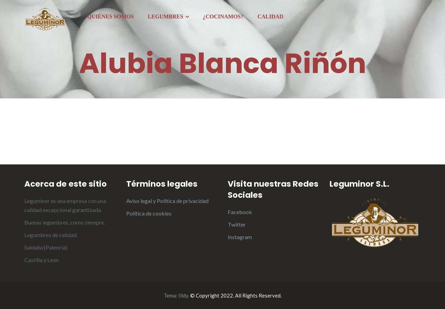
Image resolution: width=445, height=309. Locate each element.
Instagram (240, 237)
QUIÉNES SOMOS (110, 16)
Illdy (183, 295)
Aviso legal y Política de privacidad (167, 200)
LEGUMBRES (165, 16)
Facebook (240, 212)
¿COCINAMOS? (223, 16)
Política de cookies (148, 213)
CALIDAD (270, 16)
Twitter (237, 224)
